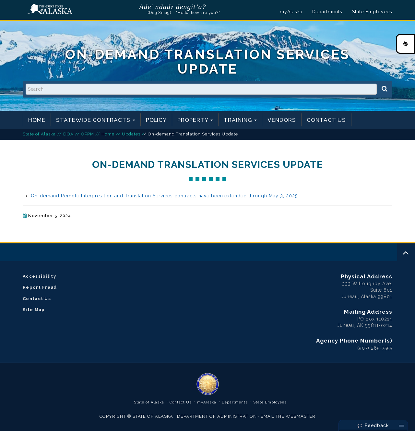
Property (195, 120)
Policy (156, 120)
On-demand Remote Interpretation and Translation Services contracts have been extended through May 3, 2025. (165, 195)
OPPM (87, 134)
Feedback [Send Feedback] (373, 425)
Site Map (34, 309)
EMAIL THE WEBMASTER (288, 416)
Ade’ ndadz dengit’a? (172, 7)
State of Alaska (50, 9)
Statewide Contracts (95, 120)
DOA (68, 134)
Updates (131, 134)
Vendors (281, 120)
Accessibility (39, 276)
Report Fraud (40, 287)
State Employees (372, 11)
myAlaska (291, 11)
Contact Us (326, 120)
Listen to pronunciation (210, 6)
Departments (327, 11)
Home (36, 120)
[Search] (384, 89)
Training (240, 120)
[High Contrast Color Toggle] (405, 44)
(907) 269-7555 (374, 348)
